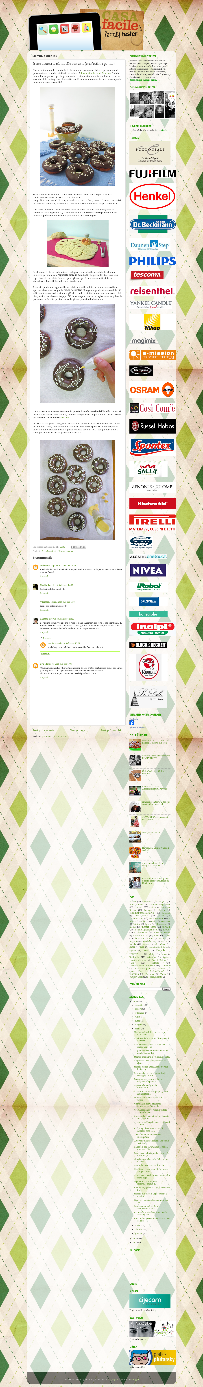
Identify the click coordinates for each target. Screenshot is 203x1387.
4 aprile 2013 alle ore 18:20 (61, 619)
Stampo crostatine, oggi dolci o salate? (152, 1057)
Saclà (131, 963)
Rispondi (44, 576)
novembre (140, 1005)
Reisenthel (151, 957)
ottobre (138, 1009)
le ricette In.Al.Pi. (144, 938)
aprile (138, 1029)
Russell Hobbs (159, 960)
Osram (146, 950)
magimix (133, 941)
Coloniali (166, 913)
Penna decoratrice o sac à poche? (149, 1165)
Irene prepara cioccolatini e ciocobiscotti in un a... (147, 1207)
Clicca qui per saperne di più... (143, 80)
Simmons (166, 965)
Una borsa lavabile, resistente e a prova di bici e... (149, 1033)
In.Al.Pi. (166, 926)
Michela (145, 944)
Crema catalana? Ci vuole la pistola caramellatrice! (150, 1111)
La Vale (155, 936)
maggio (138, 1025)
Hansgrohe (161, 924)
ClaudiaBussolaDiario (141, 913)
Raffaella (134, 957)
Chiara (161, 910)
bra (49, 643)
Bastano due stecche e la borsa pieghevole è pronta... (148, 1080)
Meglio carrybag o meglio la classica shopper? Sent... (151, 1170)
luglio (138, 1017)
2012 (134, 1238)
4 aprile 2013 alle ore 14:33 (60, 585)
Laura (167, 935)
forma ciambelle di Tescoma (96, 73)
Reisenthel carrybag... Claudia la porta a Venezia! (149, 1045)
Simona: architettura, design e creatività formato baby (156, 803)
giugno (138, 1021)
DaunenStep (136, 918)
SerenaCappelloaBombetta (142, 965)
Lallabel (44, 619)
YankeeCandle (136, 977)
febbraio (139, 1229)
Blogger (135, 1379)
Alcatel (132, 901)
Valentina (150, 974)
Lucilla (162, 938)
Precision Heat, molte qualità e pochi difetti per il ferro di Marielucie (155, 880)
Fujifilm (136, 924)
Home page (77, 730)
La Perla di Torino (161, 933)
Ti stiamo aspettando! (137, 727)
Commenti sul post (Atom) (54, 736)
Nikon (132, 947)
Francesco (165, 921)
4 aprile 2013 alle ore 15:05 (63, 602)
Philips (152, 954)
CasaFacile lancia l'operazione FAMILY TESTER (156, 757)
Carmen (148, 910)
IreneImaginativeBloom (53, 551)
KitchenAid (140, 932)
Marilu (43, 585)
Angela (162, 901)
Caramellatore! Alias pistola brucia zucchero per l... (150, 1213)
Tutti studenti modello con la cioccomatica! (147, 1135)
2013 (134, 1001)
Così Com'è (141, 915)
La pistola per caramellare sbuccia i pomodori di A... (151, 1148)
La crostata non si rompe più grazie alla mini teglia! (151, 1092)
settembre (140, 1013)
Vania (163, 974)
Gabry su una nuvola (152, 832)
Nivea (141, 947)
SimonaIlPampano (142, 968)
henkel (132, 927)
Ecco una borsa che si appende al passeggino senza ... (149, 1074)
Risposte (47, 638)
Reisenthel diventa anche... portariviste (146, 1086)
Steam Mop (135, 971)
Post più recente (44, 730)
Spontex (161, 968)
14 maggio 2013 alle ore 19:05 (58, 664)
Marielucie (149, 941)
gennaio (139, 1233)
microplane (159, 944)
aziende (138, 907)
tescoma (69, 551)
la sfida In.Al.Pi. (140, 936)
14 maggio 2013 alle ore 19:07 (66, 643)
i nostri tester (148, 926)
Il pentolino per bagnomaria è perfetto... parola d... (148, 1182)
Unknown (45, 565)
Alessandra (147, 901)
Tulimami (44, 602)
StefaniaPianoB (157, 971)
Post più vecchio (111, 730)
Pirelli (164, 954)
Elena (143, 921)
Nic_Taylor (113, 1379)
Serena (155, 962)
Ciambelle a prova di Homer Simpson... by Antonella (147, 1105)
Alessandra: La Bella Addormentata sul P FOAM (154, 787)
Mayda (132, 944)
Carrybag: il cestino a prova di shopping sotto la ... (148, 1129)
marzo (138, 1225)
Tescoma (64, 417)
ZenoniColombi (154, 977)
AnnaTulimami (136, 904)
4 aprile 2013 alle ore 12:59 (63, 565)
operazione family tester (158, 947)
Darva (161, 915)
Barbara (152, 907)
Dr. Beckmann (156, 918)
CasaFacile (133, 719)
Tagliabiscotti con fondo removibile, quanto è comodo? (151, 1051)
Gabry (148, 924)
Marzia (163, 941)
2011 (134, 1242)
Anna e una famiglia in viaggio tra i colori (152, 864)
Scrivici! (163, 130)
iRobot (166, 929)
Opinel (132, 950)
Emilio (154, 921)
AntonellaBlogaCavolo (159, 904)
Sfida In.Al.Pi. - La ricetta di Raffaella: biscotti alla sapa (155, 741)
